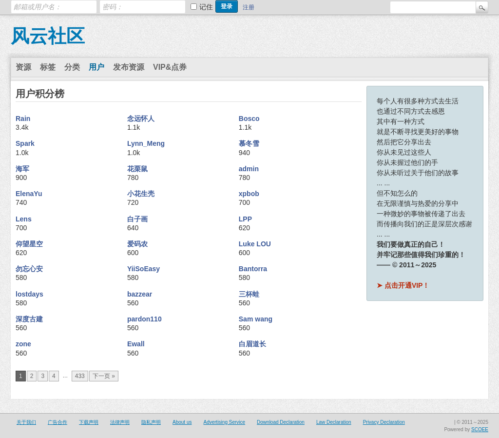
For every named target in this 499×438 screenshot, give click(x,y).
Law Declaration (333, 422)
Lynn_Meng (146, 143)
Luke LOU (255, 244)
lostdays (29, 294)
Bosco (249, 118)
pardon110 (144, 319)
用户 (96, 67)
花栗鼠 (137, 169)
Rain (23, 118)
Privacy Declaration (384, 422)
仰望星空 (29, 244)
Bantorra (253, 269)
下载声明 (88, 422)
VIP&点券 (170, 67)
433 (80, 376)
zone (23, 344)
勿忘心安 (29, 269)
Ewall (136, 344)
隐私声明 (151, 422)
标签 (48, 67)
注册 (248, 7)
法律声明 (120, 422)
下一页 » (104, 376)
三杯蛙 (249, 294)
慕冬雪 (249, 143)
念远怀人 (140, 118)
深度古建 (29, 319)
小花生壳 (140, 194)
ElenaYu (29, 194)
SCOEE (479, 429)
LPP (245, 219)
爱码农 (137, 244)
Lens (24, 219)
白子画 (137, 219)
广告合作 (57, 422)
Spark (25, 143)
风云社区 (48, 36)
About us (182, 422)
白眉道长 (252, 344)
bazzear (139, 294)
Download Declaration (281, 422)
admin (249, 169)
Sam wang (255, 319)
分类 (72, 67)
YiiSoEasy (143, 269)
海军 (22, 169)
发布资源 (128, 67)
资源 (23, 67)
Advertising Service (224, 422)
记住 (206, 6)
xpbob (249, 194)
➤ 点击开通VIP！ (403, 285)
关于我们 (26, 422)
